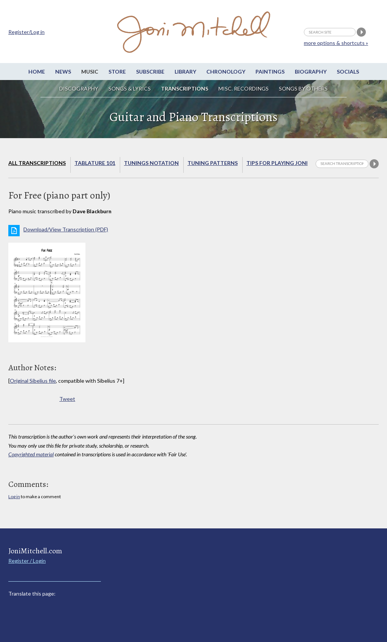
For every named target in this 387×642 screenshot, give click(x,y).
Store (117, 71)
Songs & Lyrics (129, 88)
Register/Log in (26, 32)
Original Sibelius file (33, 380)
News (63, 71)
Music (89, 71)
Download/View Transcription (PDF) (65, 229)
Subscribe (150, 71)
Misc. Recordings (244, 88)
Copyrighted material (31, 454)
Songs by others (303, 88)
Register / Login (27, 560)
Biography (311, 71)
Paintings (270, 71)
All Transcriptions (37, 163)
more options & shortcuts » (336, 43)
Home (36, 71)
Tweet (67, 399)
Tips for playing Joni (277, 163)
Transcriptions (184, 88)
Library (185, 71)
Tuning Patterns (212, 163)
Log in (14, 496)
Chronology (225, 71)
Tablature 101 (94, 163)
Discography (78, 88)
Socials (348, 71)
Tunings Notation (151, 163)
